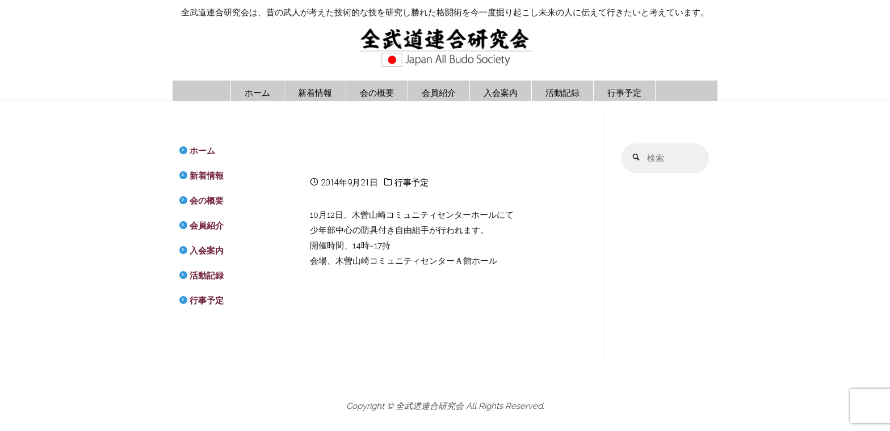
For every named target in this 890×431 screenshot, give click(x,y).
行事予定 (411, 183)
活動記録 (207, 276)
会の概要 (207, 201)
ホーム (202, 151)
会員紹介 (207, 226)
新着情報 (207, 176)
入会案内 (207, 251)
